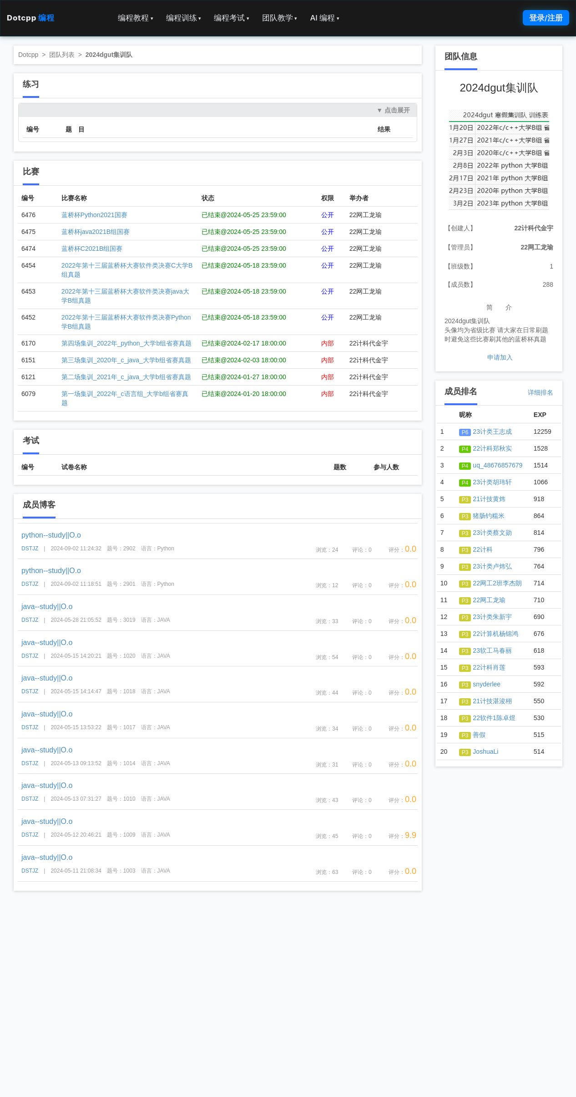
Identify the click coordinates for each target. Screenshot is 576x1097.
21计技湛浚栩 (485, 701)
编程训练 (184, 17)
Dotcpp (30, 17)
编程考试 (231, 17)
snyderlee (479, 684)
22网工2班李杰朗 (490, 583)
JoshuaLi (479, 751)
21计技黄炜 (482, 499)
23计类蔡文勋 (485, 532)
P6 (465, 432)
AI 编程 (324, 17)
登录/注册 (546, 17)
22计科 (476, 549)
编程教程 (135, 17)
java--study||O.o (46, 606)
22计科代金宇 (533, 228)
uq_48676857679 (491, 465)
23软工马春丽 (485, 650)
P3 (465, 500)
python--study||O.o (51, 535)
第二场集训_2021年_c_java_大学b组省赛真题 (126, 377)
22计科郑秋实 (485, 448)
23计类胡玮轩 (485, 482)
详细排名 (540, 392)
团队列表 (62, 54)
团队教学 (280, 17)
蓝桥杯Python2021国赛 (94, 214)
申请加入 (500, 357)
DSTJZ (29, 548)
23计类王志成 (485, 431)
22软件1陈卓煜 (487, 717)
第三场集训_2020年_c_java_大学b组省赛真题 (126, 360)
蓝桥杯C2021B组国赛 (92, 248)
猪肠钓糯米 (482, 515)
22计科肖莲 (482, 667)
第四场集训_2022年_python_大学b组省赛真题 (126, 343)
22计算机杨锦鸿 (488, 633)
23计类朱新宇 (485, 616)
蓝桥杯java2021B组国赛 (95, 231)
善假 (472, 734)
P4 (465, 449)
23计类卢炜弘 (485, 566)
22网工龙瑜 (536, 247)
